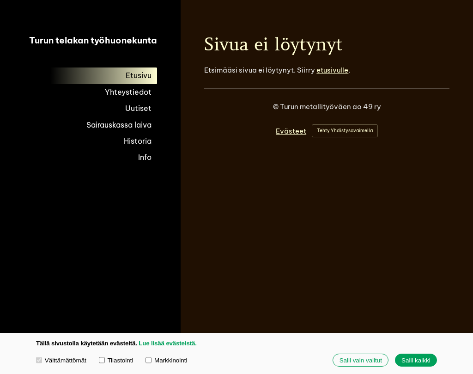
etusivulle (332, 70)
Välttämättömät (61, 360)
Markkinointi (166, 360)
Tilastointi (116, 360)
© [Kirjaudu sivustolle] (276, 106)
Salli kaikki (416, 360)
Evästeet (291, 131)
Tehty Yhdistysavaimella (345, 131)
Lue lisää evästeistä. (167, 343)
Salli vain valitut (361, 360)
